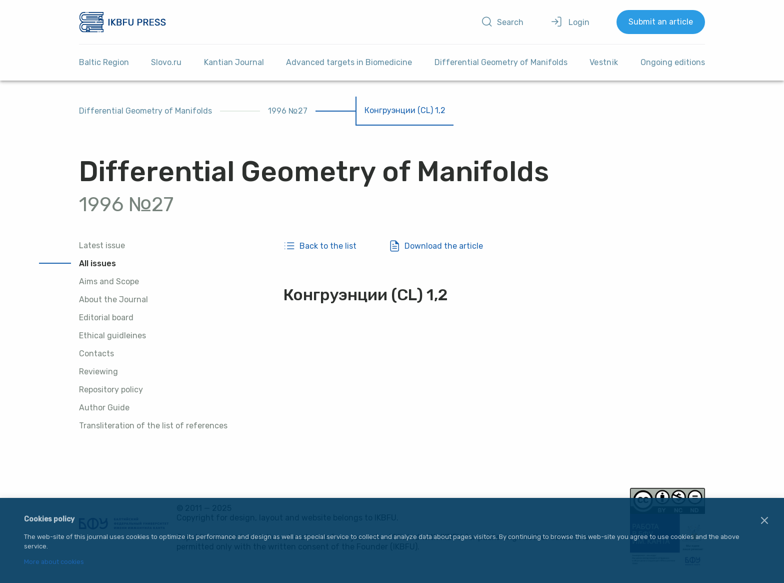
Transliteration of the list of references (153, 425)
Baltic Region (104, 62)
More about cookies (54, 562)
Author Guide (104, 407)
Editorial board (106, 317)
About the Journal (113, 299)
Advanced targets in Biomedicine (349, 62)
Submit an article (660, 22)
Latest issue (102, 245)
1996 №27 (288, 111)
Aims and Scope (109, 281)
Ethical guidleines (112, 335)
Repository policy (111, 389)
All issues (97, 263)
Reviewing (98, 371)
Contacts (96, 353)
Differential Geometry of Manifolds (501, 62)
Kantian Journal (234, 62)
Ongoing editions (672, 62)
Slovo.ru (166, 62)
